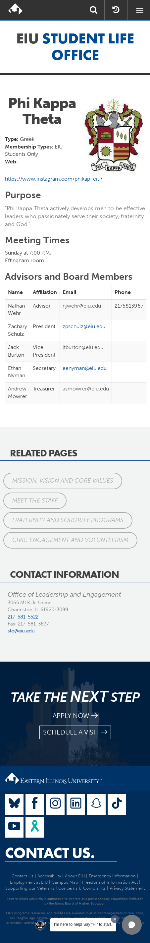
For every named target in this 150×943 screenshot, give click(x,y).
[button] (132, 925)
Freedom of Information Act (110, 882)
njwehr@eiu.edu (82, 306)
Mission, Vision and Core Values (62, 480)
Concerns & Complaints (82, 888)
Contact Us (22, 875)
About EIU (75, 875)
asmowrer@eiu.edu (86, 388)
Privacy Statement (127, 888)
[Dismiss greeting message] (115, 919)
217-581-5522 (23, 617)
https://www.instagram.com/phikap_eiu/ (53, 179)
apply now (75, 716)
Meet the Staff (35, 500)
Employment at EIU (29, 882)
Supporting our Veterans (29, 888)
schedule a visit (75, 732)
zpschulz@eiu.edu (84, 326)
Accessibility (49, 875)
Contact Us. (50, 852)
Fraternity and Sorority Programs (68, 520)
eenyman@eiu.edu (85, 368)
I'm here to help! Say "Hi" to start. (83, 924)
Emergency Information (112, 875)
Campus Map (65, 882)
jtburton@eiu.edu (83, 347)
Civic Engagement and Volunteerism (70, 540)
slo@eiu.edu (21, 631)
